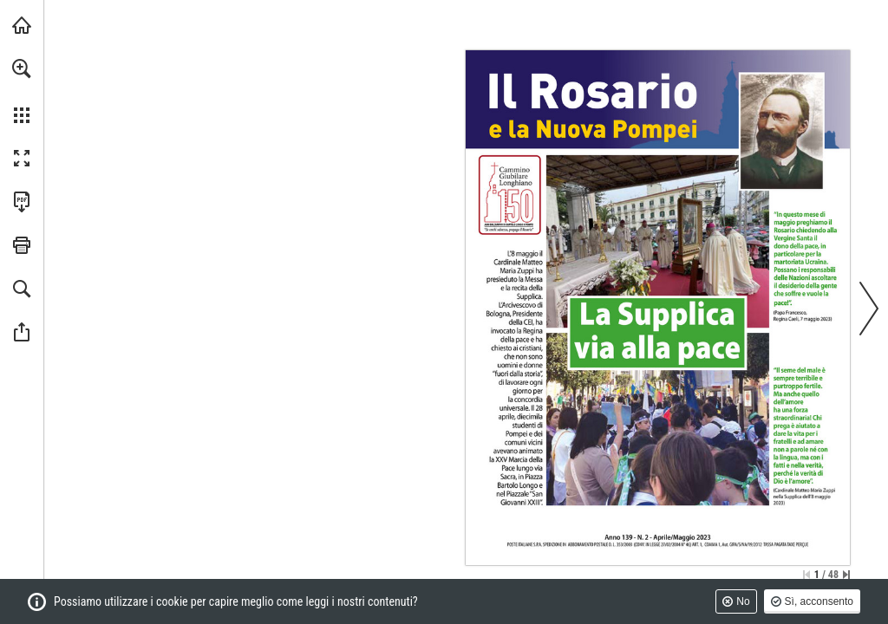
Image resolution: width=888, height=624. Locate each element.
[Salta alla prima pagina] (806, 574)
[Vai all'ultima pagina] (846, 574)
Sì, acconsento (819, 601)
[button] (21, 68)
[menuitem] (21, 91)
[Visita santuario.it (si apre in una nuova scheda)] (21, 25)
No (742, 601)
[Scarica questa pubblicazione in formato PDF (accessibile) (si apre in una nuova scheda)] (21, 202)
